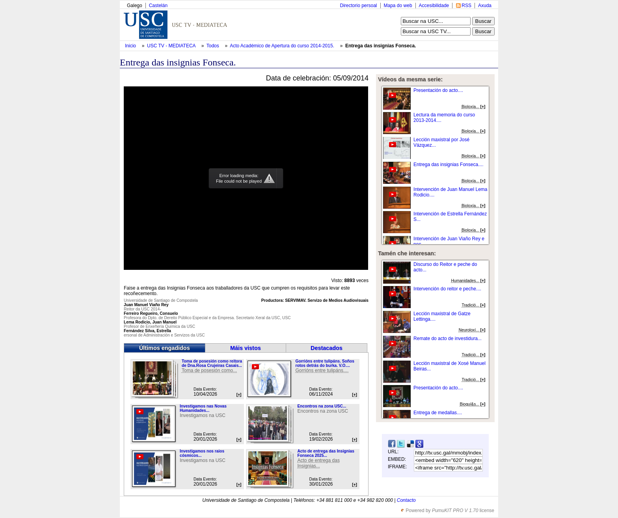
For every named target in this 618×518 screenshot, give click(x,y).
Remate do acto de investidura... (447, 338)
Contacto (406, 500)
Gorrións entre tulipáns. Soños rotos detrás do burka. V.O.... (324, 363)
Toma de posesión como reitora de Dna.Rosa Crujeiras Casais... (212, 363)
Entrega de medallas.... (437, 412)
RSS (466, 5)
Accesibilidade (434, 5)
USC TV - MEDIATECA (172, 46)
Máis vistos (245, 348)
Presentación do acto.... (438, 90)
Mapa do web (398, 5)
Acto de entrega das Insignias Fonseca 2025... (325, 453)
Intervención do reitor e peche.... (447, 289)
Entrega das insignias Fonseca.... (448, 164)
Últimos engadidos (164, 348)
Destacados (327, 348)
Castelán (158, 5)
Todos (213, 46)
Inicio (131, 46)
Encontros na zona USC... (321, 406)
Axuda (484, 5)
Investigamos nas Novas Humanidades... (203, 408)
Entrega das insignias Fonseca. (380, 46)
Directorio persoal (358, 5)
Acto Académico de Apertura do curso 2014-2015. (282, 46)
